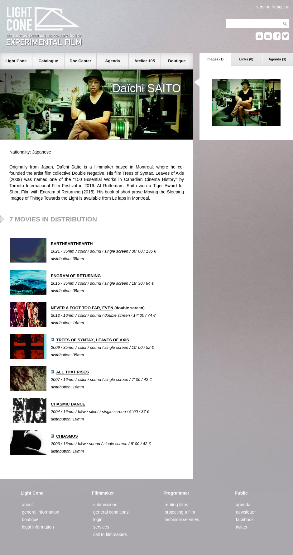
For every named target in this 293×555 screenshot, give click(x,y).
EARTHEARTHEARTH (72, 243)
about (27, 504)
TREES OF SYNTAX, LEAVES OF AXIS (92, 340)
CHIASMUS (67, 436)
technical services (182, 519)
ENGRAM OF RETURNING (76, 275)
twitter (241, 526)
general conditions (111, 512)
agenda (243, 504)
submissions (105, 504)
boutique (30, 519)
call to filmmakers (110, 534)
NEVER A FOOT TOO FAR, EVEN (82, 308)
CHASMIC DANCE (68, 404)
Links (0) (246, 59)
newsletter (246, 512)
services (101, 526)
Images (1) (215, 59)
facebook (245, 519)
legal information (38, 526)
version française (272, 6)
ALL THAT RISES (72, 372)
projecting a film (180, 512)
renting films (176, 504)
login (98, 519)
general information (40, 512)
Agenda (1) (277, 59)
